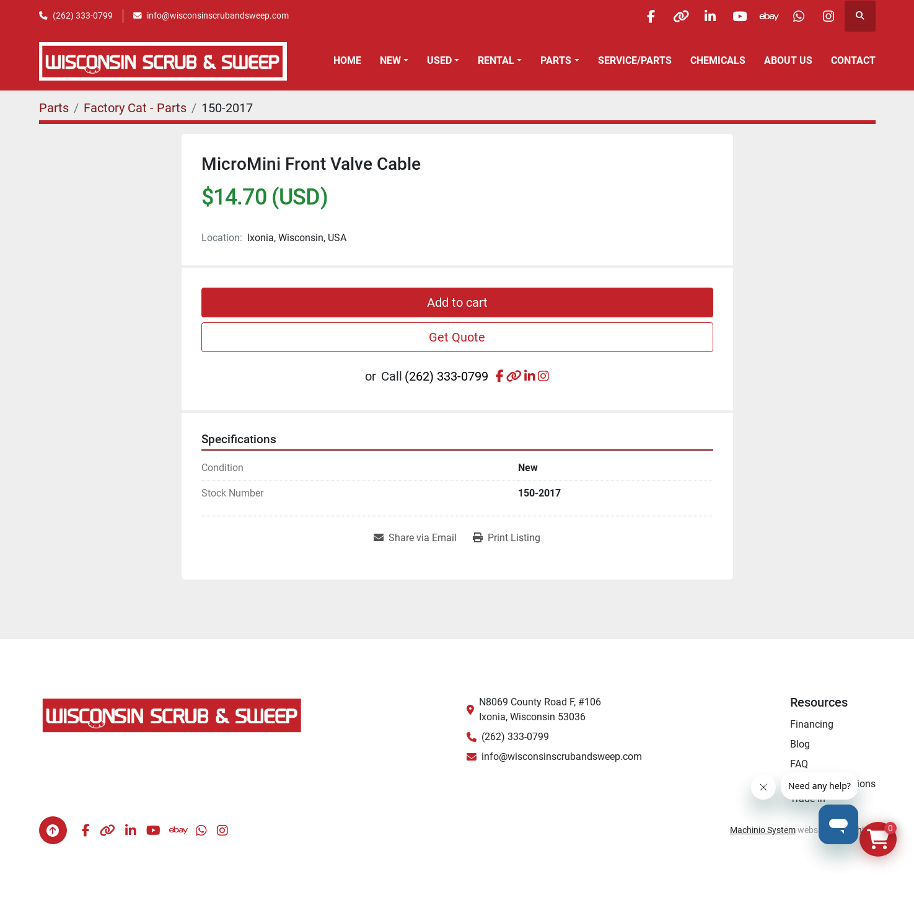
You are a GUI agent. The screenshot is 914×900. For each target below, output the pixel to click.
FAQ (799, 764)
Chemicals (717, 60)
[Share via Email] (415, 538)
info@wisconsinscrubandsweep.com (218, 15)
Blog (800, 744)
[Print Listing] (506, 538)
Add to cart (457, 302)
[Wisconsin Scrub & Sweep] (172, 714)
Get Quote (457, 337)
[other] (669, 16)
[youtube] (733, 16)
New (390, 60)
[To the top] (53, 830)
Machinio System (763, 830)
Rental (496, 60)
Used (439, 60)
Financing (811, 724)
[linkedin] (701, 16)
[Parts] (54, 107)
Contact (853, 60)
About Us (788, 60)
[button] (394, 60)
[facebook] (638, 16)
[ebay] (764, 16)
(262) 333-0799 (83, 15)
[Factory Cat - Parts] (135, 107)
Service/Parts (635, 60)
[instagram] (827, 16)
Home (347, 60)
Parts (555, 60)
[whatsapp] (796, 16)
